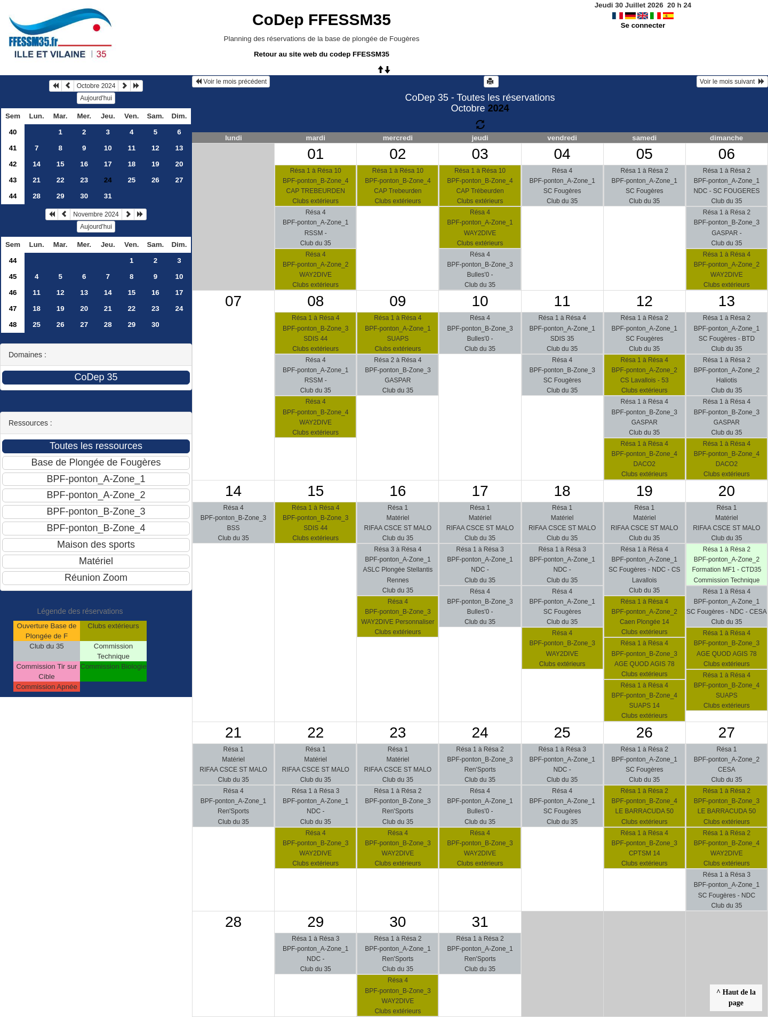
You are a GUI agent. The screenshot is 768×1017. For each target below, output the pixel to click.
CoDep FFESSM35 (321, 19)
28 (37, 196)
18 (131, 164)
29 (61, 196)
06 (726, 154)
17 (108, 164)
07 (233, 301)
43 (13, 180)
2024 (498, 108)
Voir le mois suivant (732, 81)
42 (13, 164)
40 (13, 132)
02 (397, 154)
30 (84, 196)
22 (61, 180)
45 (13, 277)
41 (13, 148)
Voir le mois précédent (231, 81)
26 (155, 180)
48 (13, 325)
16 (84, 164)
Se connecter (643, 25)
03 (479, 154)
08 (315, 301)
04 (562, 154)
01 (315, 154)
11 (131, 148)
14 (37, 164)
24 (179, 309)
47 (13, 309)
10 (108, 148)
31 (108, 196)
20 (179, 164)
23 (84, 180)
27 (179, 180)
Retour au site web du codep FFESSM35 (321, 54)
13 (179, 148)
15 (61, 164)
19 (155, 164)
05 (644, 154)
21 (37, 180)
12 (155, 148)
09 (397, 301)
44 (13, 196)
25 (131, 180)
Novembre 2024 (95, 214)
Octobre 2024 (96, 86)
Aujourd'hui (96, 98)
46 (13, 293)
